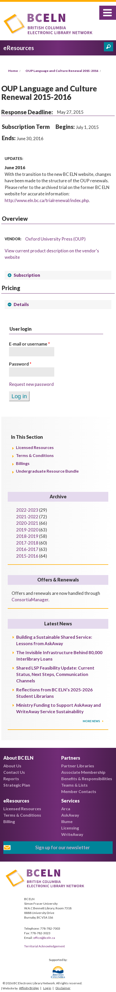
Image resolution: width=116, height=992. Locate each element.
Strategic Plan (16, 785)
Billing (9, 821)
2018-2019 (27, 536)
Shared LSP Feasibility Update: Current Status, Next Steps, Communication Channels (55, 674)
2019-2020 (27, 529)
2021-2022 (27, 516)
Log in (47, 988)
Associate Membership (83, 772)
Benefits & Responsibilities (86, 778)
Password (20, 364)
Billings (23, 463)
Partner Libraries (77, 765)
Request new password (31, 384)
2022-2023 (27, 510)
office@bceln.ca (44, 938)
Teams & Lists (74, 785)
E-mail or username (29, 344)
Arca (65, 808)
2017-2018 (27, 543)
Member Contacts (78, 791)
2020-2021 (27, 523)
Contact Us (14, 772)
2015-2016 (27, 556)
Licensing (70, 827)
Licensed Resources (35, 447)
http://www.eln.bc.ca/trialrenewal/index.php (47, 200)
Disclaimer (63, 988)
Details (21, 304)
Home (13, 71)
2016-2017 (27, 549)
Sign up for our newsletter (62, 847)
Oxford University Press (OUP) (55, 239)
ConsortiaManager (30, 599)
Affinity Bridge (29, 988)
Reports (11, 778)
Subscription (27, 275)
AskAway (70, 815)
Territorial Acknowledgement (44, 946)
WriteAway (72, 834)
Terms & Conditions (35, 455)
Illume (67, 821)
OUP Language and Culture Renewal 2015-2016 (61, 71)
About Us (12, 765)
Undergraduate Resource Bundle (47, 471)
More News (92, 721)
